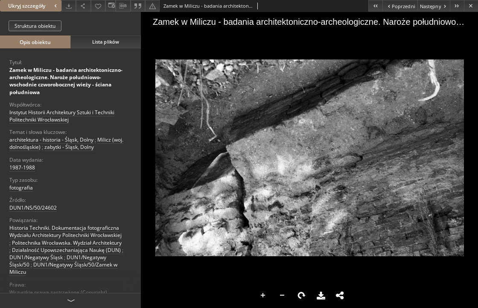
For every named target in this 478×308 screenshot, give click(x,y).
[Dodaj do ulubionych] (98, 6)
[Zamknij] (471, 6)
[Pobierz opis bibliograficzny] (123, 6)
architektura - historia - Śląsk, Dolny (51, 139)
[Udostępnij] (83, 6)
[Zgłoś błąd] (152, 6)
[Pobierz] (68, 6)
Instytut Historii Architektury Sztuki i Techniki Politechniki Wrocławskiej (61, 116)
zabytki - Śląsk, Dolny (69, 147)
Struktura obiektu (35, 26)
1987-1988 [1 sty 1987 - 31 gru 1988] (22, 167)
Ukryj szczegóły (33, 5)
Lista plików (105, 41)
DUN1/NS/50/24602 (33, 207)
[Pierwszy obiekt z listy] (375, 6)
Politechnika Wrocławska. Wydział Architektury (67, 242)
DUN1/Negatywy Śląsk (36, 257)
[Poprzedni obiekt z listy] (399, 6)
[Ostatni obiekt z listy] (457, 6)
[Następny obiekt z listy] (433, 6)
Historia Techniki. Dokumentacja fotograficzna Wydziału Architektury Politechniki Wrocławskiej (65, 231)
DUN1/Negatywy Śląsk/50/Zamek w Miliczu (63, 268)
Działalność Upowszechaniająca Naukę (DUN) (66, 250)
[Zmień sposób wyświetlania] (110, 6)
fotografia (21, 187)
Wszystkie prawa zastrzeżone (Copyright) (58, 292)
